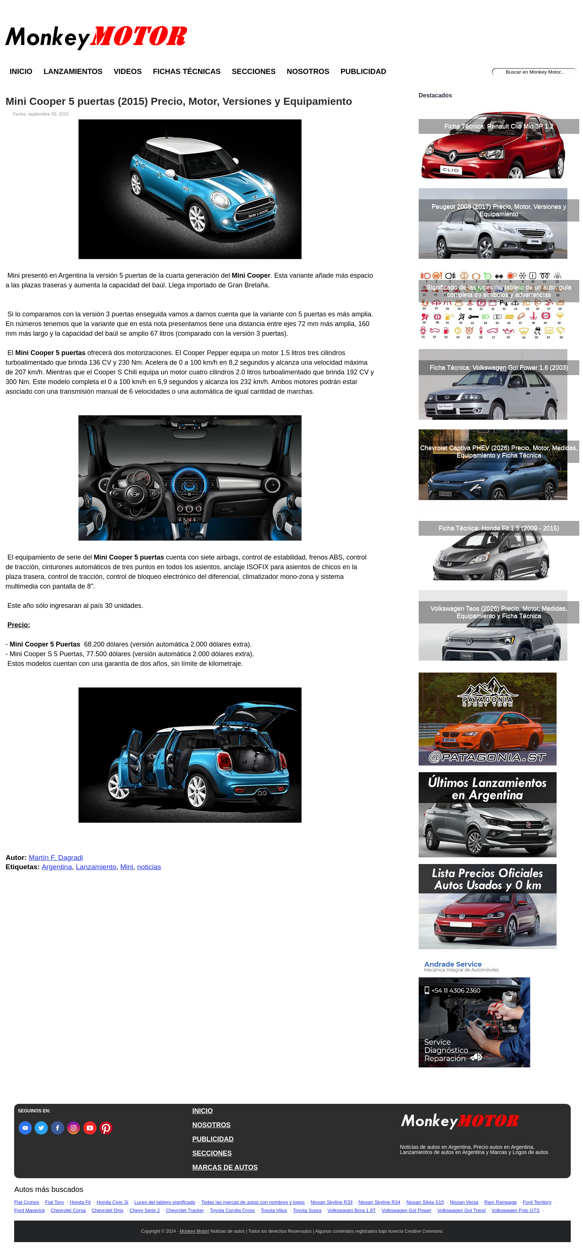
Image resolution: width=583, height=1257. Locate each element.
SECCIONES (212, 1153)
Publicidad (363, 71)
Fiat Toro (54, 1202)
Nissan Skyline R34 (379, 1202)
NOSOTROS (211, 1125)
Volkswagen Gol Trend (461, 1210)
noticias (149, 867)
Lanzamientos (73, 71)
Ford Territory (537, 1202)
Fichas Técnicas (186, 71)
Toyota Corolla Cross (232, 1210)
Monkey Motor (194, 1231)
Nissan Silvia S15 (425, 1202)
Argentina (57, 867)
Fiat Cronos (26, 1202)
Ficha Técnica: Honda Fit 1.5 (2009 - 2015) (499, 528)
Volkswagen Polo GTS (515, 1210)
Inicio (21, 71)
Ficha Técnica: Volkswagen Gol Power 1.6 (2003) (499, 367)
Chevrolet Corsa (68, 1210)
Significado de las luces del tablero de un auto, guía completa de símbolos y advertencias (498, 291)
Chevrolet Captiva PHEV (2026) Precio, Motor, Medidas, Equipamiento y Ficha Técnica (498, 451)
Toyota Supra (307, 1210)
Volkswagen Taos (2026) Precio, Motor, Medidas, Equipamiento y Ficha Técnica (499, 612)
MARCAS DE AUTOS (225, 1167)
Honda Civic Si (112, 1202)
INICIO (202, 1111)
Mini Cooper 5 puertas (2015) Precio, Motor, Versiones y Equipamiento (179, 101)
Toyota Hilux (274, 1210)
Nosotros (308, 71)
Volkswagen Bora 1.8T (352, 1210)
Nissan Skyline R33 (331, 1202)
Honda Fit (80, 1202)
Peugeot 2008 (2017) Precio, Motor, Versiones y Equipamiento (499, 210)
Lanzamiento (96, 867)
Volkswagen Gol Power (406, 1210)
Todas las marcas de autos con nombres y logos (253, 1202)
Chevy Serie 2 (144, 1210)
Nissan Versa (464, 1202)
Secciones (254, 71)
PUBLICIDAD (212, 1139)
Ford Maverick (29, 1210)
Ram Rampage (500, 1202)
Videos (128, 71)
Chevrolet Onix (107, 1210)
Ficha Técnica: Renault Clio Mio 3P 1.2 (498, 126)
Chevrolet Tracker (185, 1210)
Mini (126, 867)
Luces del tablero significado (164, 1202)
